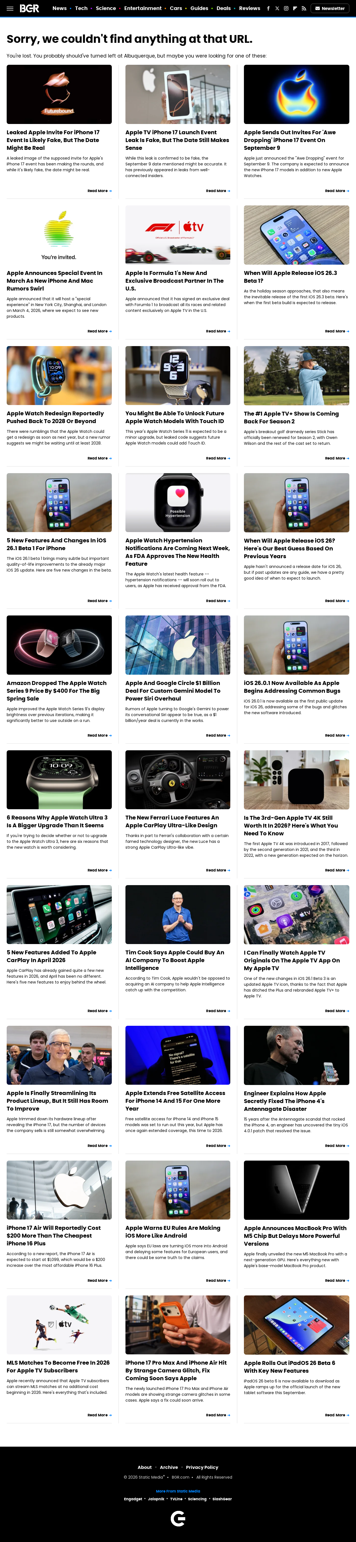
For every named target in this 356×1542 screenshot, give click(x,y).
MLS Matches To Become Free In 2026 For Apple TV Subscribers (58, 1366)
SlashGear (222, 1499)
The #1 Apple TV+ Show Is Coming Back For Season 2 (291, 417)
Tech (81, 8)
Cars (176, 8)
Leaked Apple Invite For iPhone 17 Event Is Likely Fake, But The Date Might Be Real (53, 140)
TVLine (176, 1499)
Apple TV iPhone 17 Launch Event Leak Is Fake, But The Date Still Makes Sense (177, 140)
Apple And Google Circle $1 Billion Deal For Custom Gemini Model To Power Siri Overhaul (173, 690)
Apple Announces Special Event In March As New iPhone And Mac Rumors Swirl (54, 280)
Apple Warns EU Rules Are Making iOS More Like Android (173, 1231)
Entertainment (143, 8)
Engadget (133, 1499)
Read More (98, 190)
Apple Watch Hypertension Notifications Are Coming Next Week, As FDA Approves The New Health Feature (177, 552)
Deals (224, 8)
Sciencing (197, 1499)
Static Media (151, 1477)
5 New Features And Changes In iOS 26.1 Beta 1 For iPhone (56, 544)
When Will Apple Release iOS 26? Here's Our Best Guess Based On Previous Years (289, 548)
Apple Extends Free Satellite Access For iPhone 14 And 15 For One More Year (175, 1100)
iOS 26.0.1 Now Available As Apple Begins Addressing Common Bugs (292, 686)
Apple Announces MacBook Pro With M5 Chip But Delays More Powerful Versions (295, 1236)
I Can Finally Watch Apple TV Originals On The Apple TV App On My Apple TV (292, 960)
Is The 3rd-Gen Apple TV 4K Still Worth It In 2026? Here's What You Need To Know (291, 825)
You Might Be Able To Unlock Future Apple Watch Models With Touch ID (174, 417)
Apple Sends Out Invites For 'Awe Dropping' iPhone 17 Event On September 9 (290, 140)
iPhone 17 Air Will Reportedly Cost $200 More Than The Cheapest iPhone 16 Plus (54, 1235)
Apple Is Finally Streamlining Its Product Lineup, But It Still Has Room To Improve (57, 1100)
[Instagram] (286, 8)
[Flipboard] (295, 8)
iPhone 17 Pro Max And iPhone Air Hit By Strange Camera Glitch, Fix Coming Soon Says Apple (176, 1370)
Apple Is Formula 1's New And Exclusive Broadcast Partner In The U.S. (174, 280)
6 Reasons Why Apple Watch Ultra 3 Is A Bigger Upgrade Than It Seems (57, 821)
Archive (169, 1467)
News (60, 8)
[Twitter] (277, 8)
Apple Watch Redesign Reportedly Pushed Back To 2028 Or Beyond (55, 417)
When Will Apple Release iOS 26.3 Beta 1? (290, 276)
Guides (200, 8)
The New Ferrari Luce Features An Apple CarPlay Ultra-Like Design (172, 821)
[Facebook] (268, 8)
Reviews (250, 8)
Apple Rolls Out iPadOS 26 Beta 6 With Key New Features (289, 1366)
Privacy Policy (202, 1467)
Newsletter (330, 8)
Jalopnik (156, 1499)
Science (106, 8)
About (145, 1467)
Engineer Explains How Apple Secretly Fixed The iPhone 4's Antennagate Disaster (285, 1101)
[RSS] (304, 8)
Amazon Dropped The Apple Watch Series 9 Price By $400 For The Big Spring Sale (57, 690)
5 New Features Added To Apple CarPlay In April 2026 (51, 956)
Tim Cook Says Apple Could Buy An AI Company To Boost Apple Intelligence (174, 960)
